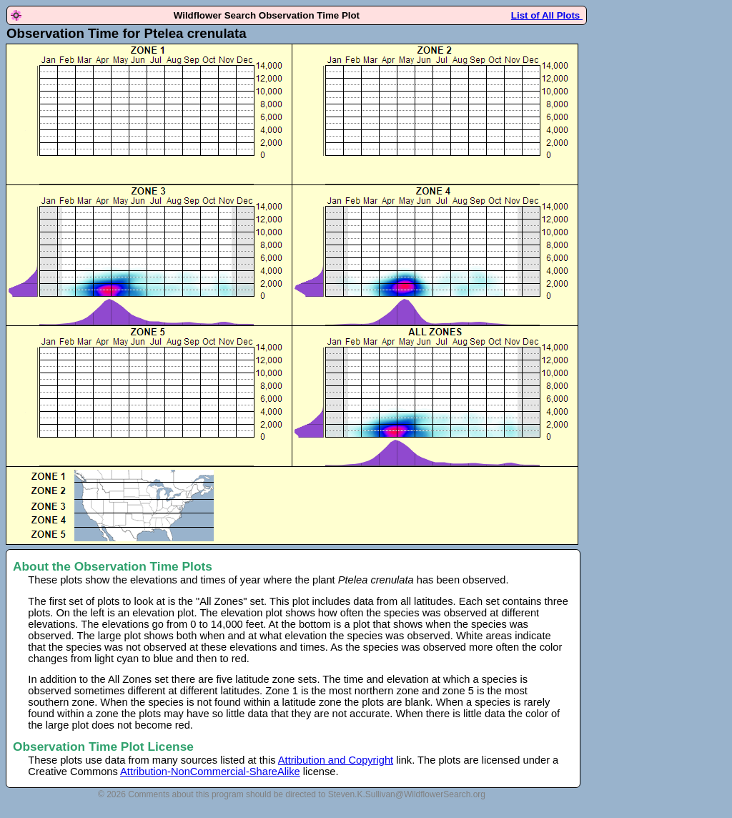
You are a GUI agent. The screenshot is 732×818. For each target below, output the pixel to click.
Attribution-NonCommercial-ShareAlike (210, 771)
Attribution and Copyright (335, 760)
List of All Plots (547, 15)
